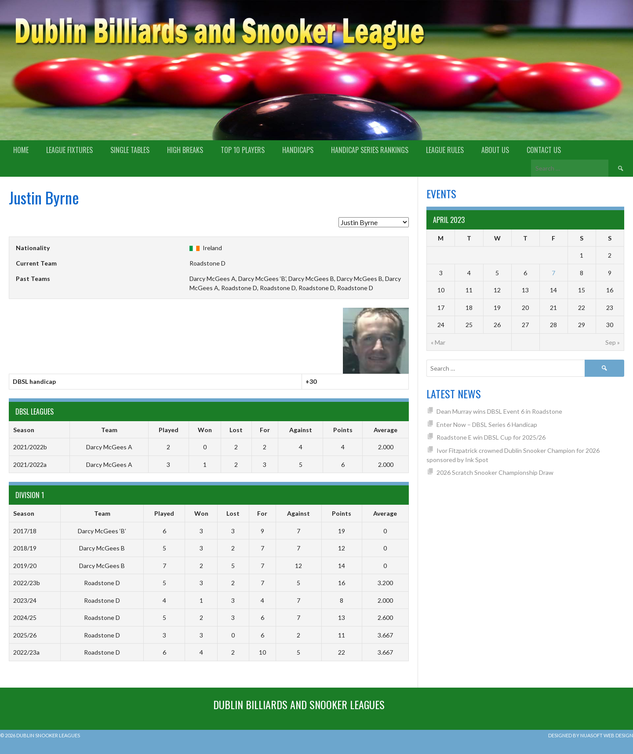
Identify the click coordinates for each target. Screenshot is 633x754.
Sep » (612, 342)
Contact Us (544, 150)
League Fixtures (69, 150)
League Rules (445, 150)
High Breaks (185, 150)
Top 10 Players (243, 150)
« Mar (438, 342)
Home (21, 150)
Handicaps (297, 150)
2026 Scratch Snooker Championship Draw (495, 472)
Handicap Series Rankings (369, 150)
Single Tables (129, 150)
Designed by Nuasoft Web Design (590, 735)
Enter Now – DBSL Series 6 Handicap (487, 424)
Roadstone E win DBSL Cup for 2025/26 (491, 437)
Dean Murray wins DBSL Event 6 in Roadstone (499, 411)
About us (495, 150)
